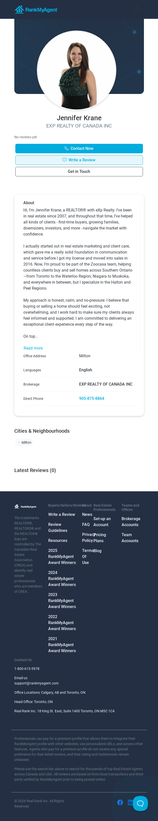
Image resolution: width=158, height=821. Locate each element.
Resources (57, 540)
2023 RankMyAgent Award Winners (62, 600)
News (87, 514)
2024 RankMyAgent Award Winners (62, 578)
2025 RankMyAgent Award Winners (62, 556)
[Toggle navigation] (137, 9)
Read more (33, 348)
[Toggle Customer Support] (140, 803)
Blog (97, 550)
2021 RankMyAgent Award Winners (62, 644)
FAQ (86, 524)
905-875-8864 (91, 398)
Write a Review (61, 514)
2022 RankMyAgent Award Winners (62, 622)
